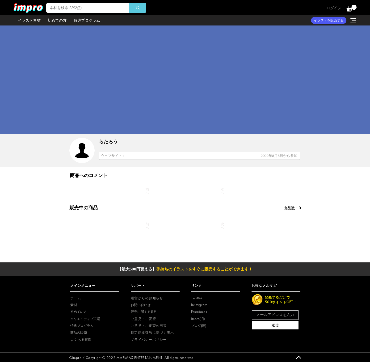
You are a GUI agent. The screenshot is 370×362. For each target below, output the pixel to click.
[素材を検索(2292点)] (84, 8)
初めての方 (78, 311)
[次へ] (222, 191)
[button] (351, 8)
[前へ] (147, 191)
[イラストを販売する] (328, 20)
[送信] (275, 325)
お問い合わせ (141, 305)
